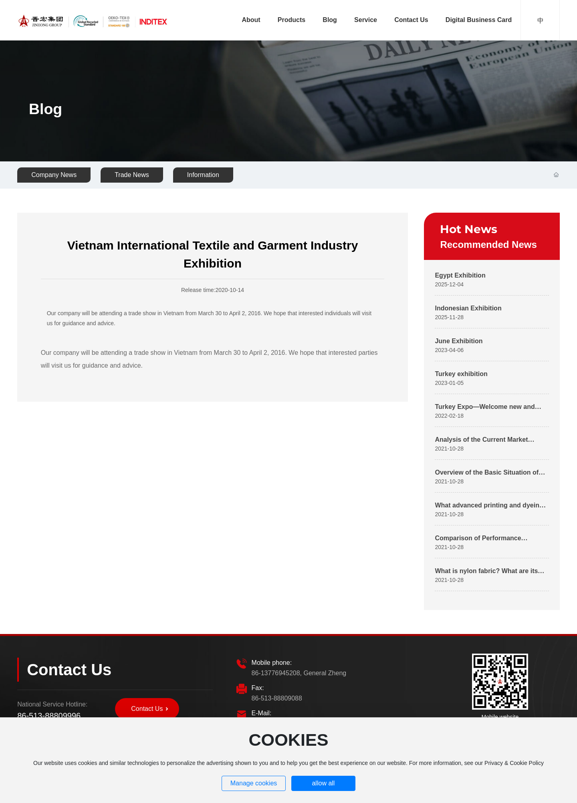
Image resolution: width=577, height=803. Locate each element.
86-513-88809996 (49, 715)
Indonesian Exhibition (468, 308)
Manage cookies (253, 783)
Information (203, 174)
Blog (45, 109)
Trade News (132, 174)
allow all (323, 783)
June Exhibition (458, 341)
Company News (54, 174)
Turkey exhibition (461, 373)
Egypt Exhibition (460, 275)
